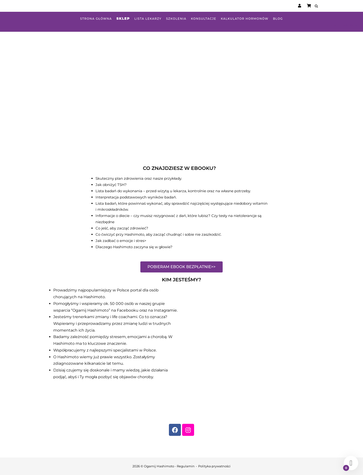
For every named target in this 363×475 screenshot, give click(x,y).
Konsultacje (203, 18)
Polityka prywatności (214, 466)
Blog (278, 18)
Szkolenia (176, 18)
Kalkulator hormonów (244, 18)
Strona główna (96, 18)
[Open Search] (316, 6)
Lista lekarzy (147, 18)
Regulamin (186, 466)
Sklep (123, 18)
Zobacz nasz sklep (343, 25)
